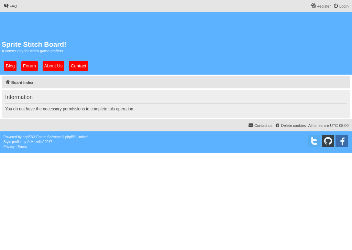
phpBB (28, 137)
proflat (17, 142)
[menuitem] (10, 6)
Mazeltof (37, 142)
